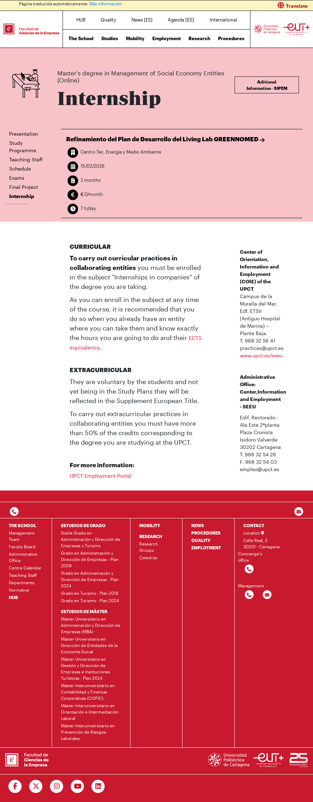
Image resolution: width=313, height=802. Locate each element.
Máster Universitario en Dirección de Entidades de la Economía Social (89, 645)
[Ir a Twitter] (36, 786)
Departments (21, 582)
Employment (166, 38)
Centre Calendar (25, 567)
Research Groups (148, 547)
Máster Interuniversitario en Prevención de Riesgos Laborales (88, 732)
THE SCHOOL (22, 525)
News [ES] (142, 20)
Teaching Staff (26, 159)
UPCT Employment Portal (101, 476)
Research (199, 38)
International (223, 20)
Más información (105, 3)
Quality (108, 20)
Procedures (231, 38)
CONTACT (253, 525)
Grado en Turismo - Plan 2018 (89, 593)
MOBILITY (149, 525)
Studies (109, 38)
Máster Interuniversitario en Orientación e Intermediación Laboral (90, 712)
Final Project (23, 187)
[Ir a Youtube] (78, 786)
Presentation (23, 134)
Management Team (21, 536)
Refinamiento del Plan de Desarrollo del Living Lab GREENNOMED (165, 138)
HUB (80, 20)
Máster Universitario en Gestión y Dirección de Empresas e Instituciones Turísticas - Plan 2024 (85, 668)
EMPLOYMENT (206, 547)
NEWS (197, 525)
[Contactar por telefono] (14, 512)
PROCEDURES (206, 532)
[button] (237, 5)
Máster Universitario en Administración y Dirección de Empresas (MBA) (90, 625)
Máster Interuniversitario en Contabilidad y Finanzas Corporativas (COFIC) (88, 692)
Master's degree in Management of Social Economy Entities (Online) (151, 52)
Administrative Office (23, 557)
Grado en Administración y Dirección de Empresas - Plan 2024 (90, 579)
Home (63, 52)
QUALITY (200, 540)
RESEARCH (150, 536)
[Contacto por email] (299, 512)
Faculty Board (22, 546)
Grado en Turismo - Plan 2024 (90, 600)
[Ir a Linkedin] (98, 786)
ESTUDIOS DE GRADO (83, 525)
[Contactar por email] (267, 595)
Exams (16, 178)
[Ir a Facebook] (15, 786)
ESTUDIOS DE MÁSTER (84, 611)
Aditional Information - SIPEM (267, 85)
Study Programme (22, 146)
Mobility (135, 38)
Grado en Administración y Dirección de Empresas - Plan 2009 (90, 559)
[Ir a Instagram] (57, 786)
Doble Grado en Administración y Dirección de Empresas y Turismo (90, 539)
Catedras (148, 557)
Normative (19, 589)
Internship (225, 52)
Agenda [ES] (181, 20)
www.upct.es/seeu (261, 355)
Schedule (20, 169)
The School (81, 38)
